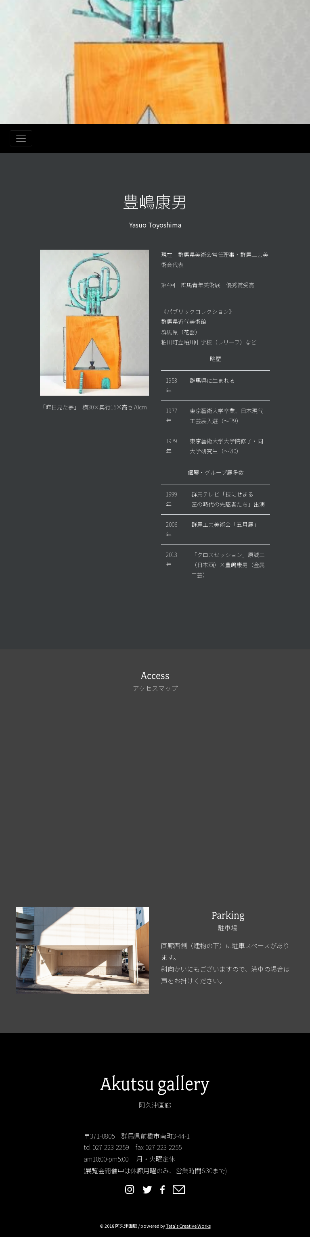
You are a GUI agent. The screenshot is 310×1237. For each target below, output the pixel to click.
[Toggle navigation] (21, 138)
